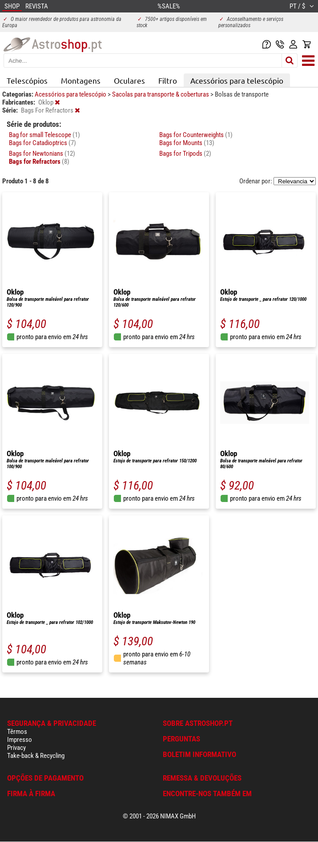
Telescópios (27, 80)
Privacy (16, 748)
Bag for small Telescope (44, 135)
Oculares (129, 80)
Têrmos (17, 732)
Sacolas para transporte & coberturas (161, 94)
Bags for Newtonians (42, 154)
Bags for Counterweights (196, 135)
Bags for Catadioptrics (42, 143)
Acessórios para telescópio (236, 80)
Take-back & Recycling (35, 756)
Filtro (167, 80)
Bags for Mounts (186, 143)
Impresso (19, 740)
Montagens (81, 80)
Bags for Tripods (185, 154)
